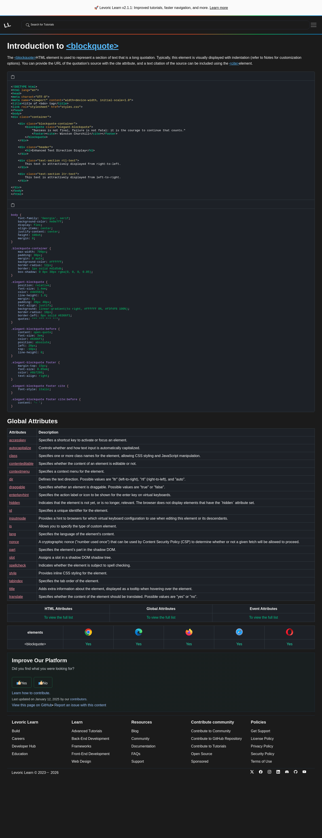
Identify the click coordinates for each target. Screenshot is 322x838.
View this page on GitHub (32, 766)
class (13, 517)
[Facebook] (263, 834)
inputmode (17, 579)
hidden (14, 564)
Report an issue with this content (80, 766)
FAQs (135, 815)
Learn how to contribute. (31, 754)
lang (12, 595)
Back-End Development (90, 800)
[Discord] (289, 834)
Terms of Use (261, 822)
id (10, 571)
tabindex (16, 642)
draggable (17, 548)
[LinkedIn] (280, 834)
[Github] (298, 834)
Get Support (260, 792)
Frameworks (81, 807)
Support (137, 822)
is (10, 587)
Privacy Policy (262, 807)
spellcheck (17, 626)
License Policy (262, 800)
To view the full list (58, 678)
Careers (18, 800)
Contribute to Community (211, 792)
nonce (14, 603)
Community (140, 800)
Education (20, 815)
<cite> (234, 63)
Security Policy (262, 815)
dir (11, 540)
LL (7, 25)
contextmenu (19, 532)
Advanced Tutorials (87, 792)
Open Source (201, 815)
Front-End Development (91, 815)
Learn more (219, 8)
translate (16, 658)
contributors (78, 760)
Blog (134, 792)
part (12, 611)
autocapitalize (20, 509)
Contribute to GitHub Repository (216, 800)
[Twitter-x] (254, 834)
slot (12, 618)
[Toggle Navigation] (314, 25)
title (12, 650)
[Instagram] (271, 834)
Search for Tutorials (40, 25)
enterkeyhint (19, 556)
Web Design (81, 822)
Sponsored (199, 822)
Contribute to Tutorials (208, 807)
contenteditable (21, 525)
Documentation (143, 807)
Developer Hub (24, 807)
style (13, 634)
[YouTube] (306, 834)
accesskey (17, 501)
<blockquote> (92, 46)
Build (16, 792)
